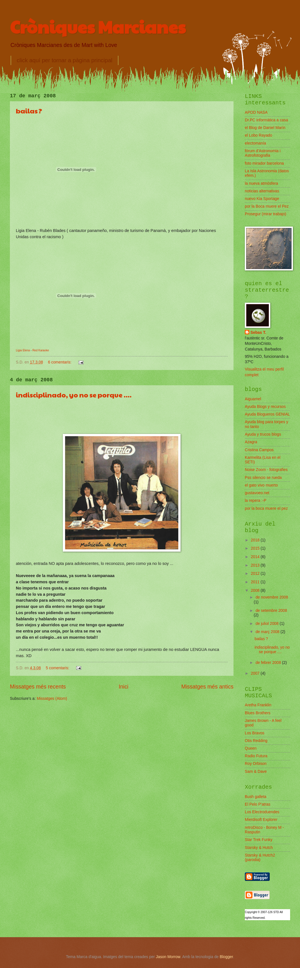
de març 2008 (268, 632)
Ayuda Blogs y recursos (265, 407)
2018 (256, 540)
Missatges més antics (207, 687)
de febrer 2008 (269, 663)
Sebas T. (258, 332)
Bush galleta (255, 797)
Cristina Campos (259, 450)
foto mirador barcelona (264, 163)
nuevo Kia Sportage (262, 199)
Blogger (226, 957)
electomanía (255, 143)
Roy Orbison (256, 764)
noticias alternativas (262, 191)
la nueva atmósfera (261, 183)
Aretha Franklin (258, 705)
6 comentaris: (60, 362)
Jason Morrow (168, 957)
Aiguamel (253, 399)
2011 (256, 582)
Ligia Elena (23, 350)
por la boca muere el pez (266, 508)
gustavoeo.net (257, 493)
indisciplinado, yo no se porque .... (74, 394)
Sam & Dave (256, 771)
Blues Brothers (258, 713)
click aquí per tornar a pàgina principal (64, 60)
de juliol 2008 (268, 623)
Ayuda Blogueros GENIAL (267, 414)
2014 (256, 557)
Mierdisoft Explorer (261, 820)
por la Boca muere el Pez (267, 206)
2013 (256, 565)
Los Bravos (254, 733)
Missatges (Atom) (52, 698)
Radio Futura (256, 756)
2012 (256, 573)
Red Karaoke (40, 350)
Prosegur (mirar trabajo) (265, 214)
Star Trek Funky (258, 840)
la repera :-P (255, 500)
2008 (256, 590)
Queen (250, 748)
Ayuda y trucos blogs (263, 434)
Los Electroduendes (262, 812)
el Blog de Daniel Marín (265, 128)
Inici (123, 687)
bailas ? (29, 110)
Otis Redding (256, 741)
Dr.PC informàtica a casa (266, 120)
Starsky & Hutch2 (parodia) (260, 857)
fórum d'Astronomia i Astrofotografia (262, 153)
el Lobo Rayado (258, 135)
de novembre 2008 (272, 597)
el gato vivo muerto (261, 485)
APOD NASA (256, 112)
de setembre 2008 (271, 610)
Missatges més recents (38, 687)
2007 (256, 673)
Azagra (251, 442)
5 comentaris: (58, 668)
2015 (256, 548)
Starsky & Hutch (259, 848)
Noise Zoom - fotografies (266, 470)
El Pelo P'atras (257, 804)
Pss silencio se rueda (263, 478)
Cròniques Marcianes (98, 26)
